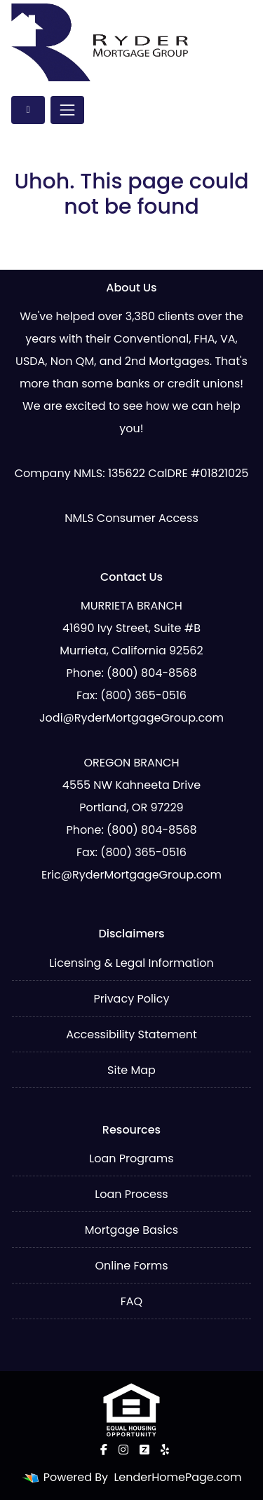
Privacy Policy (131, 999)
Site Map (131, 1070)
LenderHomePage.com (177, 1477)
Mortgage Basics (131, 1230)
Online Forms (131, 1266)
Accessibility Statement (131, 1034)
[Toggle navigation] (67, 110)
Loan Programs (131, 1158)
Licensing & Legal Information (131, 963)
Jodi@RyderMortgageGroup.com (131, 718)
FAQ (131, 1301)
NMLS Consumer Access (131, 518)
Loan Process (131, 1194)
